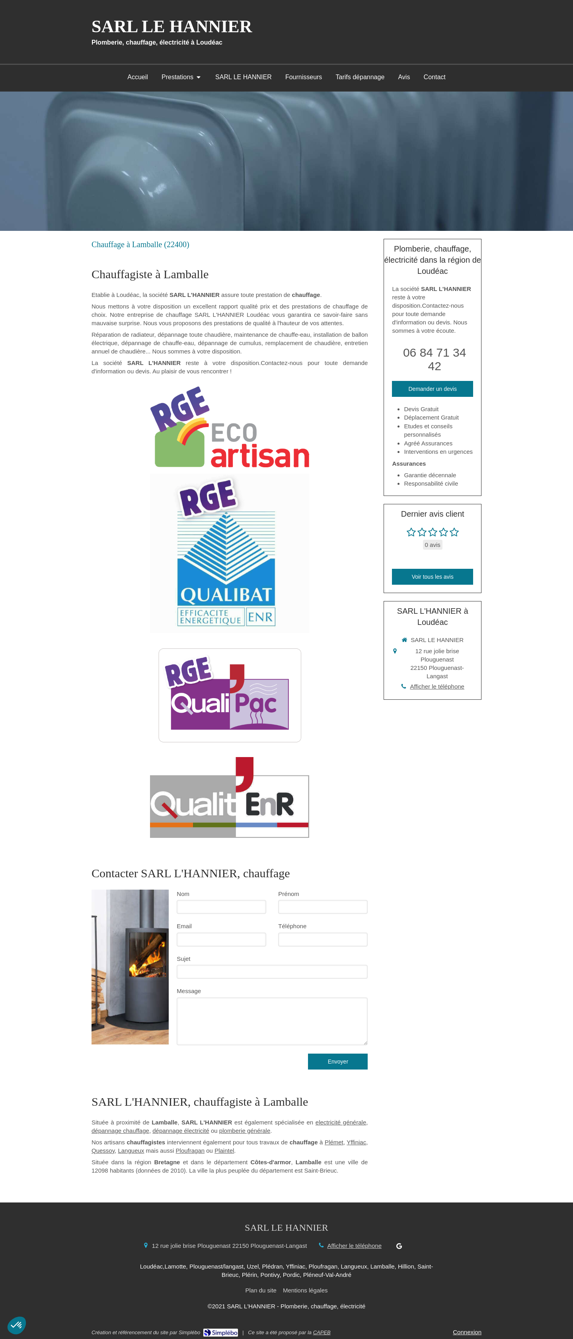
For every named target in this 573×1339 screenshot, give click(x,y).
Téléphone (292, 926)
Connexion (467, 1332)
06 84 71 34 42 (434, 359)
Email (184, 926)
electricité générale (341, 1122)
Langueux (131, 1150)
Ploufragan (190, 1150)
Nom (183, 893)
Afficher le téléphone (437, 686)
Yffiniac (356, 1142)
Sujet (183, 958)
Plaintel (224, 1150)
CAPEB (322, 1332)
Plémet (334, 1142)
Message (189, 991)
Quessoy (103, 1150)
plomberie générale (244, 1130)
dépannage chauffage (120, 1130)
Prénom (288, 893)
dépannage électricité (180, 1130)
